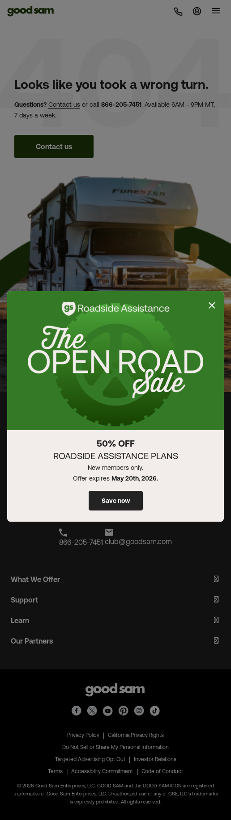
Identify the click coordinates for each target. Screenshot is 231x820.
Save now (116, 500)
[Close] (212, 305)
